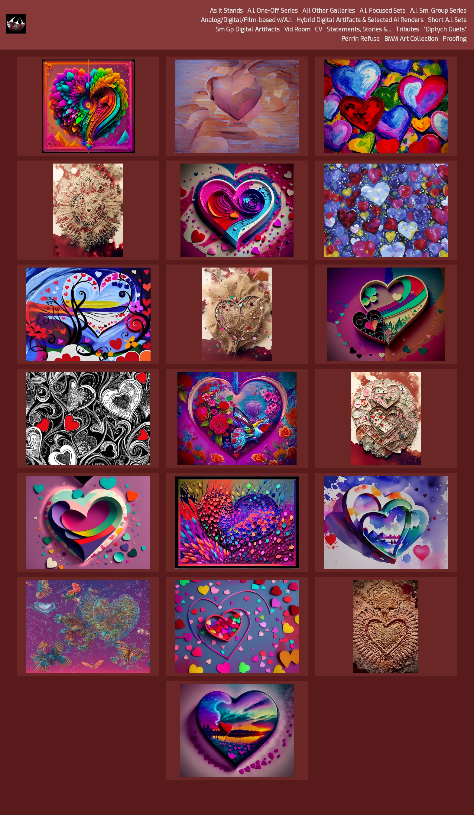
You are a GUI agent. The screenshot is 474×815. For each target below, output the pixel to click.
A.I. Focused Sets (382, 11)
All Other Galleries (328, 11)
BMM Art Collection (411, 39)
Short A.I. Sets (447, 20)
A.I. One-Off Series (272, 11)
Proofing (454, 39)
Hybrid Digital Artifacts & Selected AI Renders (360, 20)
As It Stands (226, 11)
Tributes (407, 29)
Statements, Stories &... (359, 29)
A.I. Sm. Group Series (438, 11)
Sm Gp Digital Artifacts (248, 29)
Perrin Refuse (360, 39)
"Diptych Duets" (445, 29)
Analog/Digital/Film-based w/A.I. (246, 20)
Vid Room (297, 29)
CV (318, 29)
